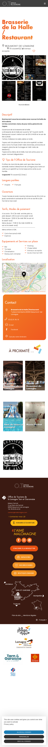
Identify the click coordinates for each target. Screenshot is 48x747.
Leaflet (22, 291)
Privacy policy (9, 724)
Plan (33, 266)
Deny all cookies (24, 741)
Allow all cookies (24, 732)
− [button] (4, 268)
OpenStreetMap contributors (38, 291)
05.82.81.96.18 (11, 319)
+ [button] (4, 265)
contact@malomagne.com (17, 512)
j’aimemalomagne (24, 532)
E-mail (9, 325)
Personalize (24, 737)
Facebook (14, 329)
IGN (41, 266)
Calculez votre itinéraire (15, 337)
